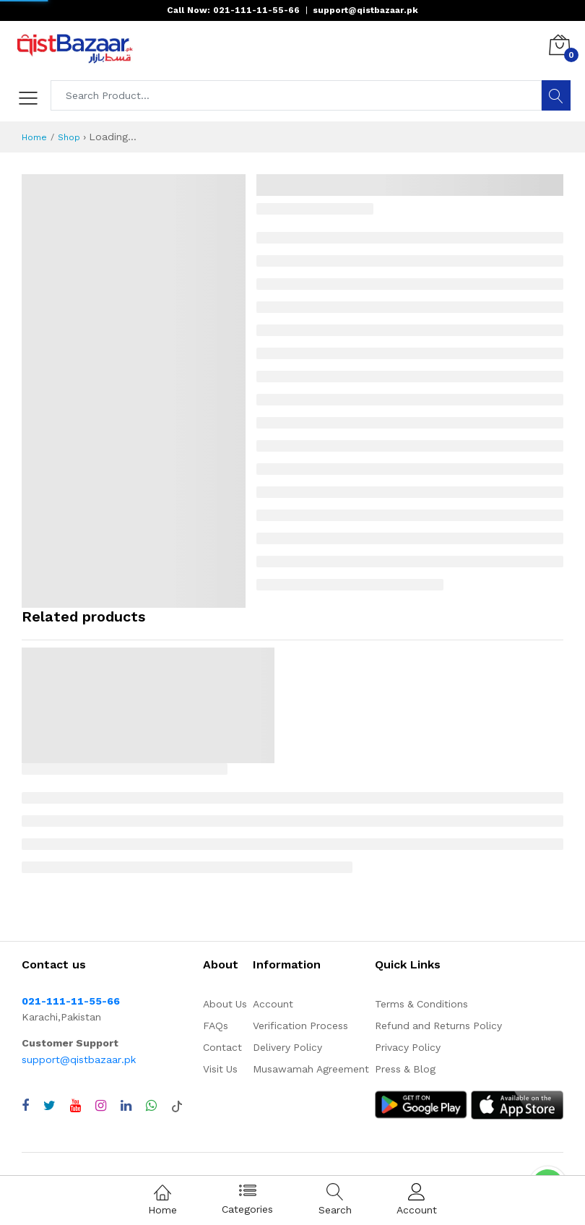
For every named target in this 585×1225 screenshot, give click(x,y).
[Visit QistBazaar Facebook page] (25, 1106)
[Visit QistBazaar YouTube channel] (75, 1106)
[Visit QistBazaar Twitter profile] (49, 1106)
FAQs (215, 1025)
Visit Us (220, 1069)
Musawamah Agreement (311, 1069)
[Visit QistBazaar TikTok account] (177, 1106)
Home (34, 137)
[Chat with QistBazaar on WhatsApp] (151, 1106)
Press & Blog (405, 1069)
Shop (69, 137)
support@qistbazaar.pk (79, 1059)
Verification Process (300, 1025)
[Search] (556, 95)
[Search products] (296, 95)
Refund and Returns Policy (438, 1025)
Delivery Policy (287, 1047)
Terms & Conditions (421, 1004)
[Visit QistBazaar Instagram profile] (100, 1106)
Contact (222, 1047)
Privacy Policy (408, 1047)
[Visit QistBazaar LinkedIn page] (126, 1106)
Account (273, 1004)
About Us (225, 1004)
